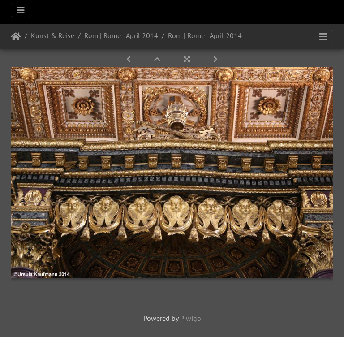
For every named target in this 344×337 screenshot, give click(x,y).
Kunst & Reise (52, 35)
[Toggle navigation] (20, 10)
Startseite (16, 36)
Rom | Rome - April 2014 (121, 35)
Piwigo (190, 318)
